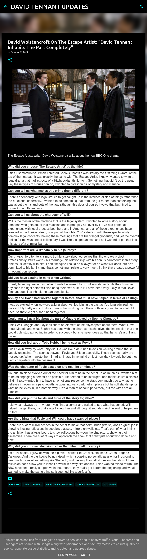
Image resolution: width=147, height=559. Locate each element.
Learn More (67, 555)
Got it (85, 555)
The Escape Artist (88, 484)
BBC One (14, 484)
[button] (10, 60)
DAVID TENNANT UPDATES (49, 6)
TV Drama (110, 484)
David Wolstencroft (59, 484)
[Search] (93, 6)
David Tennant (33, 484)
